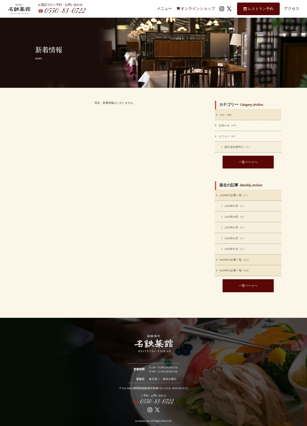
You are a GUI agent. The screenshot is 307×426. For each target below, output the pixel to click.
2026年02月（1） (233, 238)
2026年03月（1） (233, 227)
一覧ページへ (248, 162)
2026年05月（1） (233, 205)
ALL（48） (224, 114)
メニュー (164, 8)
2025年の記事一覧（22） (232, 259)
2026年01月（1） (233, 248)
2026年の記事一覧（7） (232, 195)
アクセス (291, 8)
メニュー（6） (226, 136)
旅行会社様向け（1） (236, 146)
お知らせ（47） (226, 125)
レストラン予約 (258, 9)
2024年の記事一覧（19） (232, 270)
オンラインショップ (195, 8)
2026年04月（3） (233, 216)
